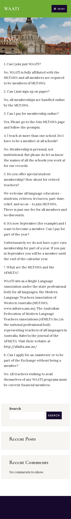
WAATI (11, 9)
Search (15, 409)
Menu (59, 8)
